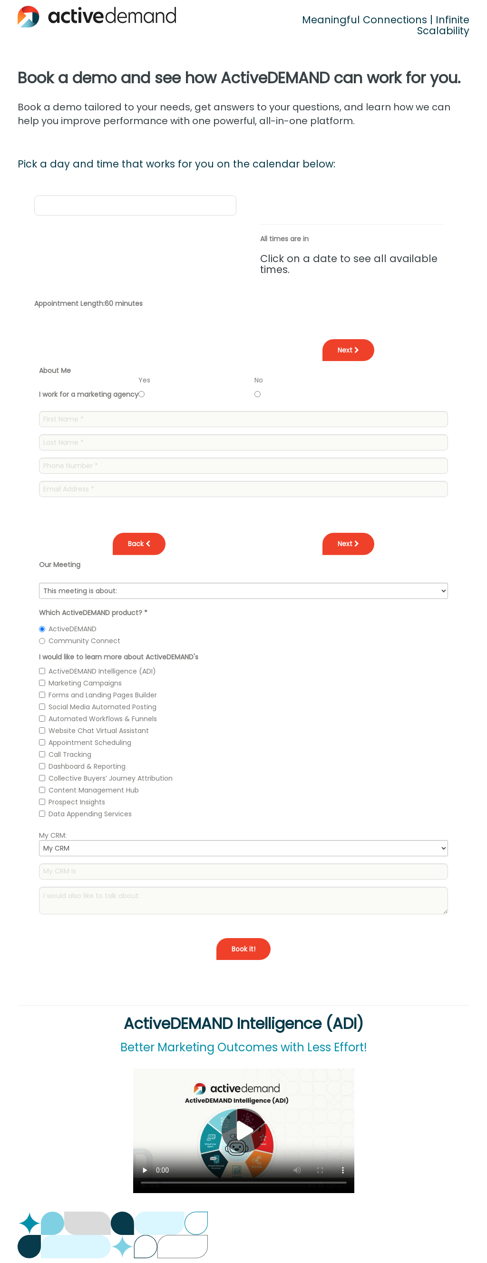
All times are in (284, 239)
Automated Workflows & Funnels (103, 719)
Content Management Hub (94, 790)
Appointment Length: (69, 303)
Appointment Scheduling (90, 742)
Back (139, 543)
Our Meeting (59, 564)
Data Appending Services (90, 814)
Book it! (243, 949)
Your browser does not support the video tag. (243, 1130)
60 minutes (124, 303)
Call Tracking (70, 754)
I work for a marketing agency (88, 394)
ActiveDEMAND (73, 629)
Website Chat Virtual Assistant (99, 730)
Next (348, 350)
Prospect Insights (77, 802)
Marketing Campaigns (85, 683)
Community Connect (84, 641)
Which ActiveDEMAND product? (93, 612)
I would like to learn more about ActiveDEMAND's (118, 657)
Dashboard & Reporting (87, 766)
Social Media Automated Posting (102, 707)
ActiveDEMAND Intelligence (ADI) (102, 671)
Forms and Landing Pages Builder (103, 695)
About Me (55, 370)
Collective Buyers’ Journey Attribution (111, 778)
